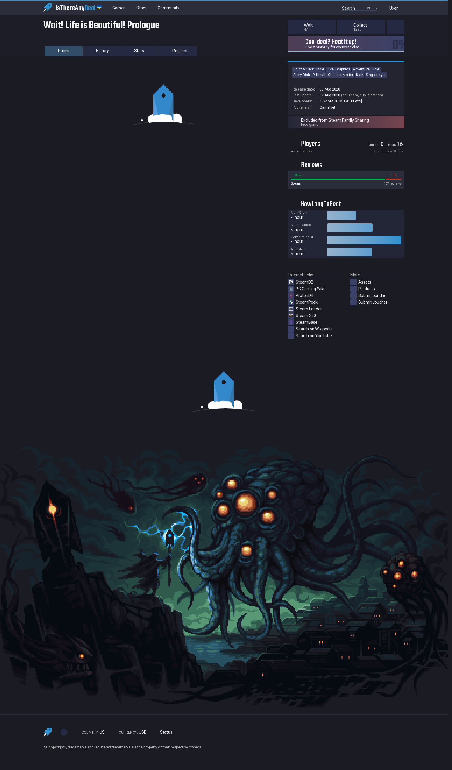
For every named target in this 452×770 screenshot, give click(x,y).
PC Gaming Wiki (306, 289)
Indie (320, 69)
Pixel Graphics (338, 69)
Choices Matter (340, 74)
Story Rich (301, 74)
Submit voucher (368, 302)
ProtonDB (300, 295)
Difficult (319, 74)
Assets (360, 282)
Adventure (361, 69)
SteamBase (303, 322)
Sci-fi (376, 69)
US (90, 732)
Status (163, 732)
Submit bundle (367, 295)
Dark (359, 74)
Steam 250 (302, 315)
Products (362, 289)
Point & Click (303, 69)
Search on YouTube (310, 335)
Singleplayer (376, 74)
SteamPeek (303, 302)
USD (130, 732)
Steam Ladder (305, 309)
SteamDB (300, 282)
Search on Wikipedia (310, 329)
